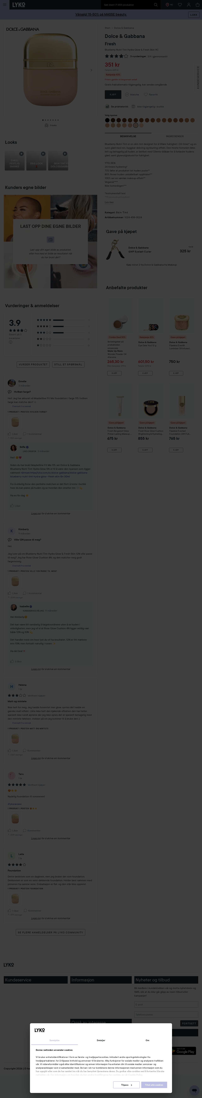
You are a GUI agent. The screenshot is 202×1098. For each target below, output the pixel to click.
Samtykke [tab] (54, 1040)
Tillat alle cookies (154, 1085)
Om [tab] (147, 1040)
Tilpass (126, 1085)
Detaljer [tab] (101, 1040)
